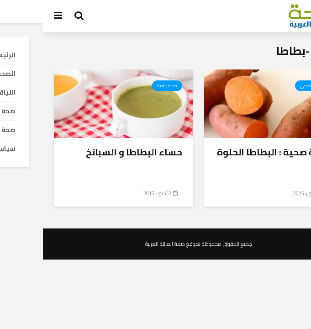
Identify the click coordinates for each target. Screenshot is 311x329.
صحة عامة (124, 85)
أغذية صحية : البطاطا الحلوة (231, 152)
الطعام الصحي (270, 85)
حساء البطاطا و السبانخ (91, 152)
